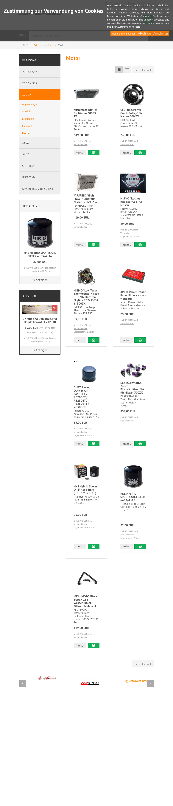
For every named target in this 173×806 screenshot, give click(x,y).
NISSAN (31, 60)
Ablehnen (144, 33)
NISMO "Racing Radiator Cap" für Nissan (131, 202)
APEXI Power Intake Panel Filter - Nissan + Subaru (133, 295)
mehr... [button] (80, 153)
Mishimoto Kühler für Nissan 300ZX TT (85, 113)
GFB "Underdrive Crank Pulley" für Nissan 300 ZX (131, 113)
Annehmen (160, 33)
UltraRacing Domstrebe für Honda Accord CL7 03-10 (40, 320)
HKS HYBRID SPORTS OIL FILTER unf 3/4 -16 (132, 497)
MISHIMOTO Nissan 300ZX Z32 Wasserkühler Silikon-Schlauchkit (86, 601)
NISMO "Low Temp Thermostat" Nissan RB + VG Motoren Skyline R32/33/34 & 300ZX (86, 297)
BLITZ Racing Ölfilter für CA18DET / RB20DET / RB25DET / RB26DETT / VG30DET (82, 397)
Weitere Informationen (123, 33)
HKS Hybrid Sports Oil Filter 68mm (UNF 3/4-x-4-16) (85, 489)
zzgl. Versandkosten (47, 267)
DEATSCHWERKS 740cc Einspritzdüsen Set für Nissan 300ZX (132, 388)
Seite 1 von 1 (143, 70)
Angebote (30, 296)
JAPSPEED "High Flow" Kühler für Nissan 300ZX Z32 (85, 199)
